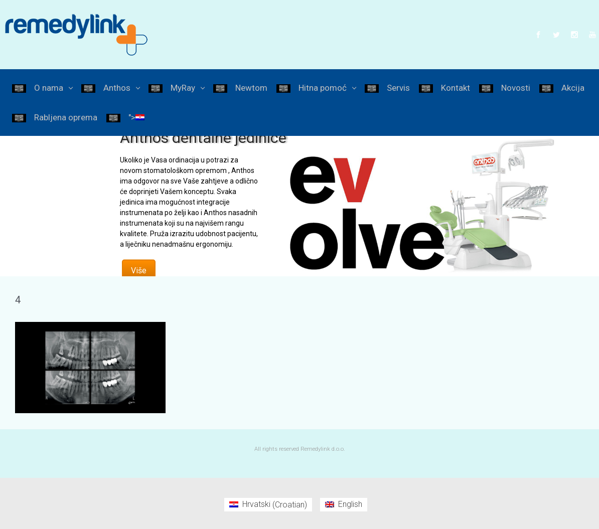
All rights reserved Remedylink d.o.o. (299, 449)
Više (138, 270)
